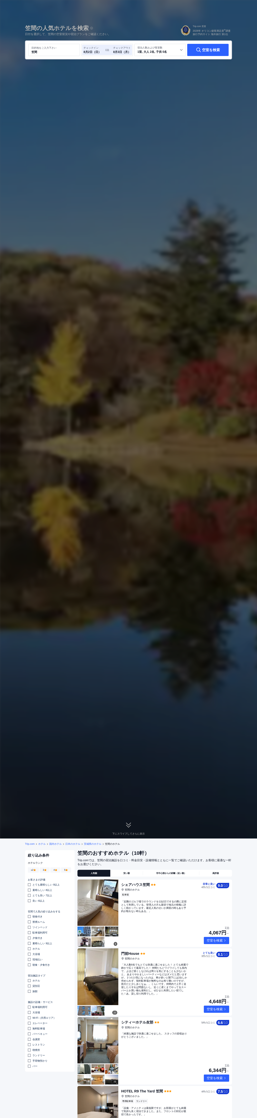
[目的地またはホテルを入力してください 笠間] (54, 50)
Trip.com (30, 843)
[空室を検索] (208, 50)
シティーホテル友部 (137, 995)
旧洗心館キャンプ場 (137, 1106)
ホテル (42, 843)
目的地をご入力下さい (43, 47)
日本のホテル (72, 843)
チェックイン (91, 47)
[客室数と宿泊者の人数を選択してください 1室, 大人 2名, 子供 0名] (160, 50)
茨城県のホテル (92, 843)
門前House (130, 940)
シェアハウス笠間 (135, 885)
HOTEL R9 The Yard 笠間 (142, 1051)
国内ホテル (55, 843)
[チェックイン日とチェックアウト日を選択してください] (94, 50)
